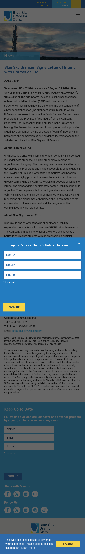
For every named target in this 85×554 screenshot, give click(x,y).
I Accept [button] (67, 544)
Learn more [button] (28, 547)
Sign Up (14, 307)
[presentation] (28, 294)
